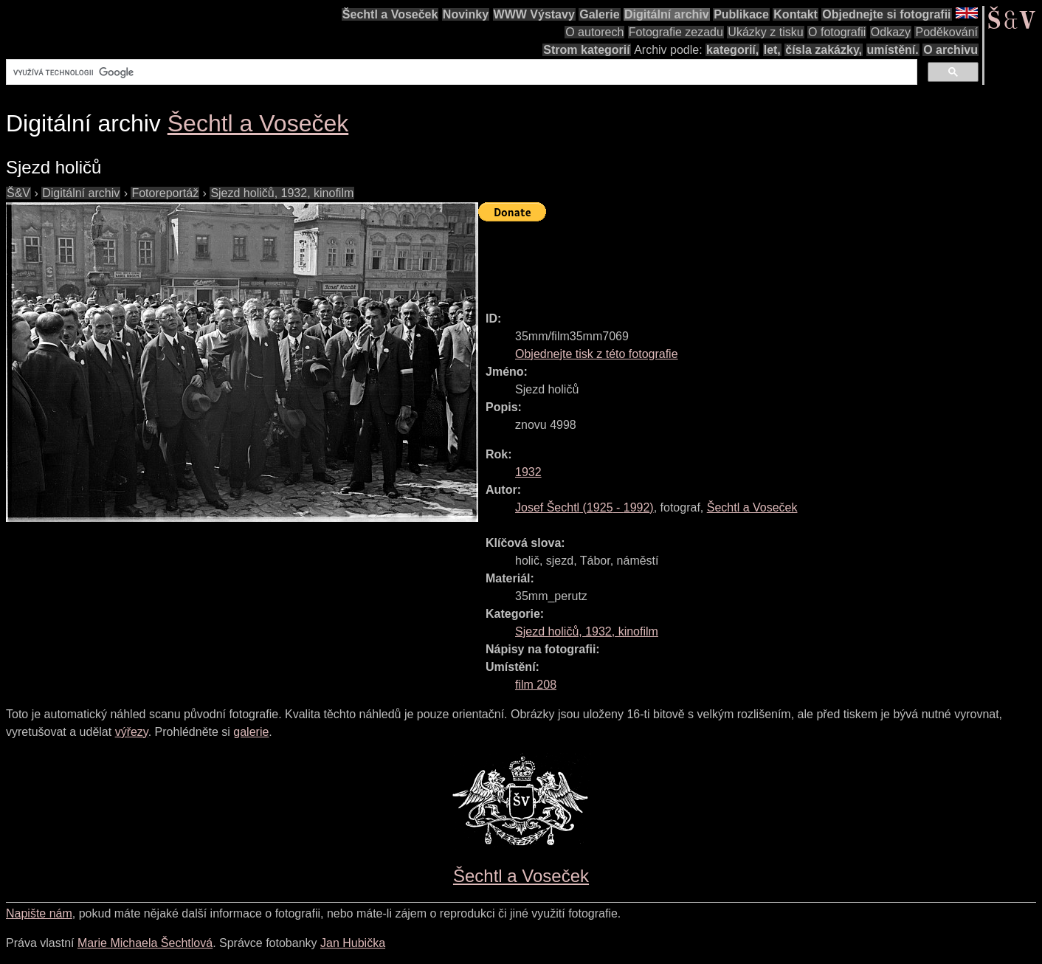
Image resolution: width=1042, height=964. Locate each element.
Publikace (741, 14)
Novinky (466, 14)
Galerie (599, 14)
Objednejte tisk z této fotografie (596, 354)
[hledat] (460, 72)
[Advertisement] (746, 260)
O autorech (594, 32)
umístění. (893, 50)
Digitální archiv (666, 14)
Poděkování (946, 32)
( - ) (584, 507)
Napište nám (39, 913)
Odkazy (891, 32)
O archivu (950, 50)
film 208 (535, 684)
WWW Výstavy (534, 14)
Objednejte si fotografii (886, 14)
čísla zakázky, (823, 50)
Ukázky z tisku (765, 32)
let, (772, 50)
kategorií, (732, 50)
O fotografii (837, 32)
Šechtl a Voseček (390, 14)
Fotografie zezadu (676, 32)
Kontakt (795, 14)
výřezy (131, 732)
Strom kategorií (586, 50)
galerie (251, 732)
